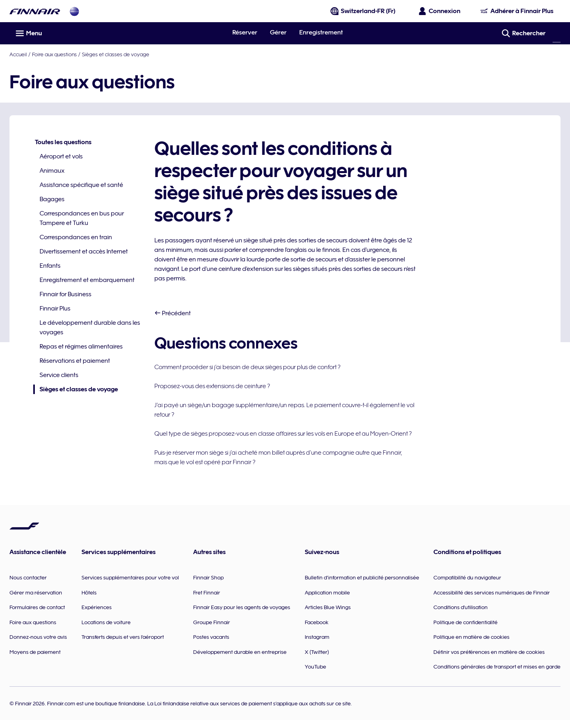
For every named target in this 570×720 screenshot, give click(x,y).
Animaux (52, 170)
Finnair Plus (55, 308)
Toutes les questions (63, 142)
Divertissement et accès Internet (84, 251)
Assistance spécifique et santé (81, 185)
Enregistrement (321, 32)
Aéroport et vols (61, 156)
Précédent (172, 313)
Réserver (244, 32)
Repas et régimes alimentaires (81, 346)
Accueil (18, 54)
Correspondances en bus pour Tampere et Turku (82, 218)
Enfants (50, 265)
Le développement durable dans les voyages (90, 327)
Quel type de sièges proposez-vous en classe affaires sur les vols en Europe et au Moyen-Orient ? (283, 433)
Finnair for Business (65, 294)
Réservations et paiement (75, 360)
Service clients (59, 375)
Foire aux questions (54, 54)
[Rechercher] (556, 33)
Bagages (52, 199)
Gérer (278, 32)
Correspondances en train (76, 237)
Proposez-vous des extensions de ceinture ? (212, 386)
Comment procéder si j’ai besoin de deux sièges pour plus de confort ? (247, 367)
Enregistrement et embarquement (87, 280)
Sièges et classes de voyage (115, 54)
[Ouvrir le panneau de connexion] (439, 11)
